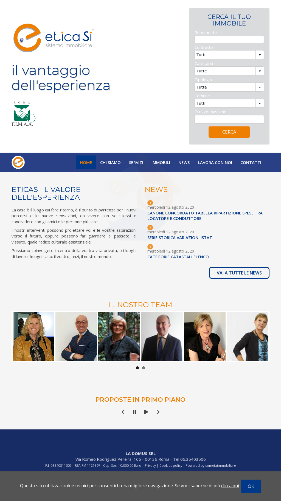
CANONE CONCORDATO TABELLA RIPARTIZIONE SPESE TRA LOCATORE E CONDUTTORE (211, 215)
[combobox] (225, 62)
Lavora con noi (215, 162)
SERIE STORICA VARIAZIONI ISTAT (186, 237)
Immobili (160, 162)
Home (86, 162)
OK (251, 486)
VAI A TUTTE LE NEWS (246, 273)
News (184, 162)
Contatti (250, 162)
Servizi (136, 162)
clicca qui (230, 486)
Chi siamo (110, 162)
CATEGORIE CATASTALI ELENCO (185, 256)
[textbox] (229, 46)
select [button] (260, 62)
